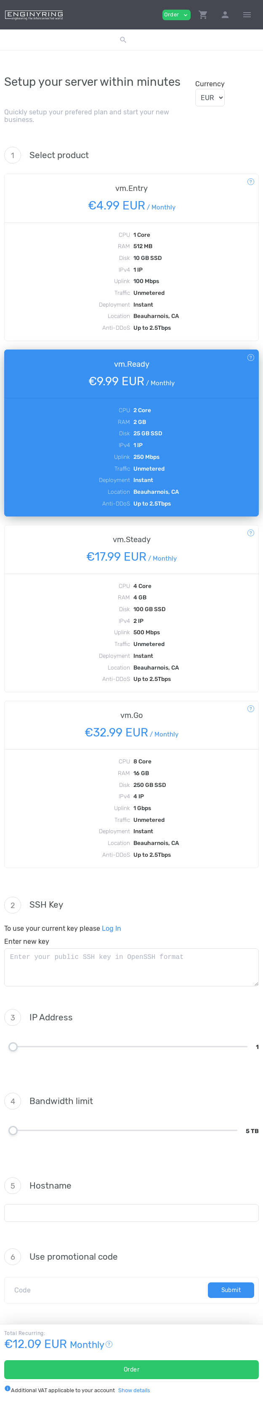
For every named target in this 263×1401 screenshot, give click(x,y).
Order (132, 1369)
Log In (111, 928)
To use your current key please (62, 928)
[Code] (108, 1290)
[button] (203, 14)
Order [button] (176, 15)
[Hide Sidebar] (247, 14)
